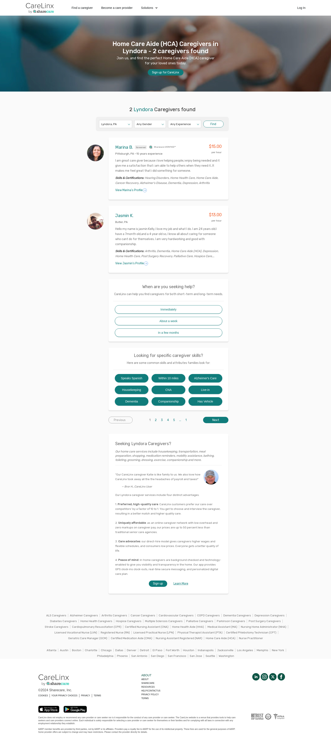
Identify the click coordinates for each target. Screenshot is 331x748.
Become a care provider (117, 7)
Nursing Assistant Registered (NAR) (179, 638)
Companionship (168, 401)
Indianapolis (206, 650)
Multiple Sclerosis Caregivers (164, 621)
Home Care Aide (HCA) (220, 638)
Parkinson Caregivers (231, 621)
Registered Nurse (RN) (115, 632)
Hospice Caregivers (128, 621)
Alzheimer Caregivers (84, 615)
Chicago (106, 650)
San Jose (196, 656)
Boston (76, 650)
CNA (168, 390)
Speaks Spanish (131, 378)
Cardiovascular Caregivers (176, 615)
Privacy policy (150, 694)
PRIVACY (85, 695)
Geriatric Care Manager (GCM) (87, 638)
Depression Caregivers (270, 615)
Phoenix (122, 656)
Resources (148, 687)
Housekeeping (131, 390)
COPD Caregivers (208, 615)
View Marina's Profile (131, 190)
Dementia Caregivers (237, 615)
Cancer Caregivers (143, 615)
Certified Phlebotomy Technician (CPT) (251, 632)
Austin (64, 650)
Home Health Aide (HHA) (188, 626)
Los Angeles (245, 650)
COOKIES (43, 695)
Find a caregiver (82, 7)
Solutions (149, 7)
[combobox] (101, 124)
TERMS (97, 695)
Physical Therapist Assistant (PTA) (200, 632)
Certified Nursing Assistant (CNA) (146, 626)
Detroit (144, 650)
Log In (301, 7)
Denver (131, 650)
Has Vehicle (205, 401)
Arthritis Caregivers (114, 615)
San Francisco (177, 656)
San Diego (157, 656)
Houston (188, 650)
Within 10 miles (169, 378)
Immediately (168, 309)
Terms (145, 698)
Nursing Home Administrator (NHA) (263, 626)
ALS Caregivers (56, 615)
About (144, 679)
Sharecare (147, 683)
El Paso (157, 650)
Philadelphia (105, 656)
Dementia (131, 401)
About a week (169, 321)
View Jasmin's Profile (131, 263)
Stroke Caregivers (56, 626)
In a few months (168, 332)
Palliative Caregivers (199, 621)
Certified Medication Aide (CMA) (131, 638)
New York (278, 650)
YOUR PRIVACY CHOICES (64, 695)
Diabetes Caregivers (63, 621)
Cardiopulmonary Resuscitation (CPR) (96, 626)
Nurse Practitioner (251, 638)
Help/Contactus (150, 691)
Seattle (210, 656)
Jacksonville (225, 650)
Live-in (205, 390)
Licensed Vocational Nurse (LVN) (75, 632)
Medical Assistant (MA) (222, 626)
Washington (226, 656)
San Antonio (139, 656)
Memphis (262, 650)
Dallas (119, 650)
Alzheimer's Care (205, 378)
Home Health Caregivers (96, 621)
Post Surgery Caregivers (265, 621)
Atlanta (51, 650)
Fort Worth (172, 650)
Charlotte (91, 650)
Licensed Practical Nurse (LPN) (153, 632)
